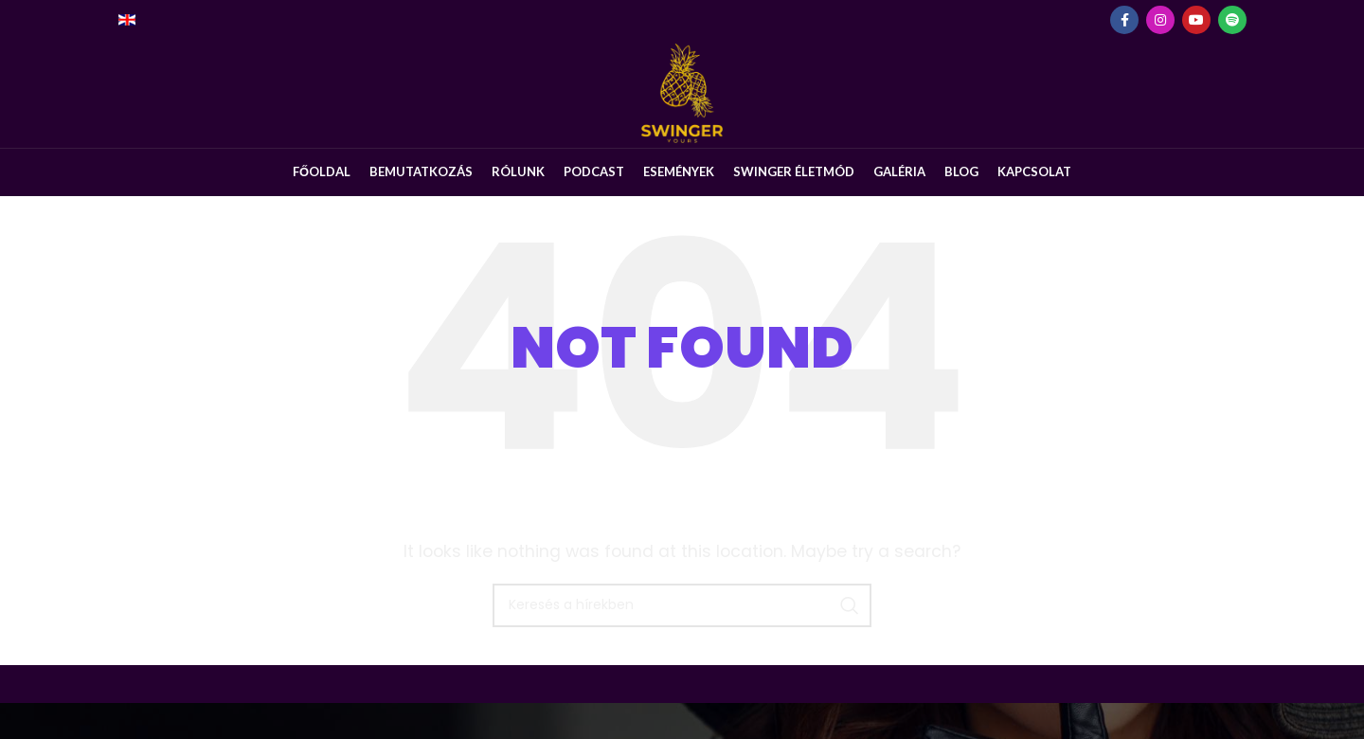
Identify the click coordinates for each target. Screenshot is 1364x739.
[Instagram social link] (1160, 20)
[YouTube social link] (1196, 20)
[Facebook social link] (1124, 20)
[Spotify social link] (1232, 20)
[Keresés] (682, 641)
